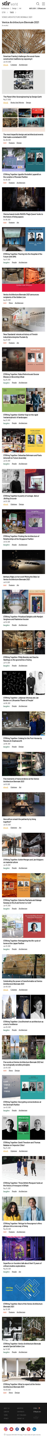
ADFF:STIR (32, 8)
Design (14, 8)
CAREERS (7, 1412)
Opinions (14, 505)
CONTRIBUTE (21, 1412)
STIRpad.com (41, 8)
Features (12, 143)
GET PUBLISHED (22, 1416)
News (11, 303)
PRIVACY (6, 1420)
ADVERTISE (20, 1408)
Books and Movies (17, 103)
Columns (14, 65)
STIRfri (35, 1408)
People (14, 263)
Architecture (5, 8)
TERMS (6, 1416)
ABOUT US (7, 1408)
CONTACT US (21, 1420)
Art (20, 8)
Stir (3, 12)
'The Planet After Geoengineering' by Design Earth (22, 97)
